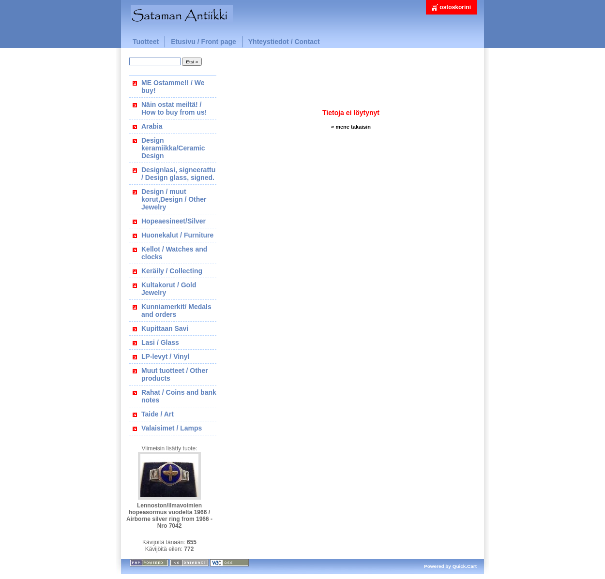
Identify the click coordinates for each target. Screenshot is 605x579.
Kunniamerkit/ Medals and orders (176, 310)
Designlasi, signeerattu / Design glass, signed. (178, 173)
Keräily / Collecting (171, 271)
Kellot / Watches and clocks (174, 253)
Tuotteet (146, 41)
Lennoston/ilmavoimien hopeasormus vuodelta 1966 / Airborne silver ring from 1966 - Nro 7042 (169, 515)
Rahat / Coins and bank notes (178, 396)
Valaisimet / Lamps (171, 428)
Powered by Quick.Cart (450, 566)
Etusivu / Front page (203, 41)
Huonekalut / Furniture (177, 235)
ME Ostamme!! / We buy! (172, 86)
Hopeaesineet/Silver (173, 221)
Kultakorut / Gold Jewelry (169, 289)
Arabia (152, 126)
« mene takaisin (351, 127)
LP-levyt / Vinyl (165, 356)
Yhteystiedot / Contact (284, 41)
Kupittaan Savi (164, 328)
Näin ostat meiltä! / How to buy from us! (174, 108)
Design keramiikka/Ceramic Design (173, 148)
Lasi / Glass (160, 342)
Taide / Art (157, 414)
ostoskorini (455, 7)
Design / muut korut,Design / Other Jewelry (174, 199)
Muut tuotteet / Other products (174, 374)
